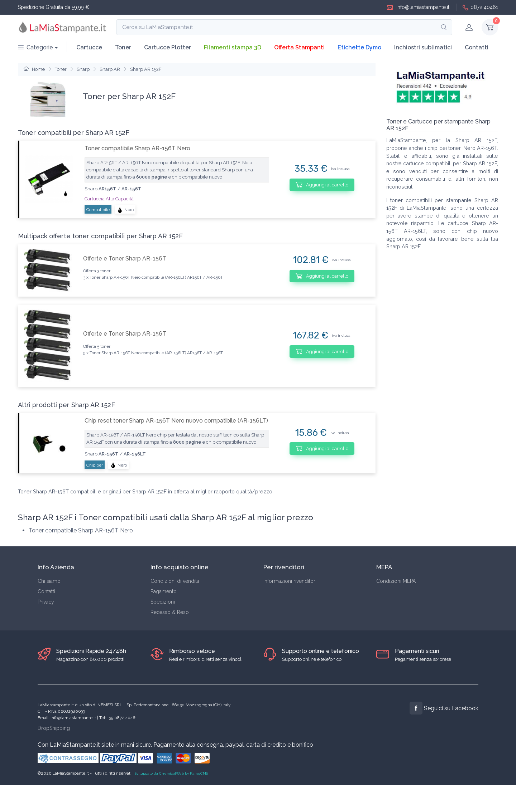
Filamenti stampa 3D (232, 47)
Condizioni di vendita (174, 581)
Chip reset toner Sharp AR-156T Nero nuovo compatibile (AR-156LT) (176, 420)
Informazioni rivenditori (289, 581)
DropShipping (54, 728)
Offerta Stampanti (299, 47)
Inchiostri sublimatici (423, 47)
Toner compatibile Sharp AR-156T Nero (137, 148)
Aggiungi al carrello (322, 184)
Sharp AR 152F (146, 69)
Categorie (35, 47)
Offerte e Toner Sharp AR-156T (124, 258)
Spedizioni (162, 602)
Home (34, 69)
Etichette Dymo (359, 47)
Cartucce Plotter (167, 47)
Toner (123, 47)
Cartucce (89, 47)
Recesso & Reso (169, 612)
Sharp (83, 69)
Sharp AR (110, 69)
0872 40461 (480, 7)
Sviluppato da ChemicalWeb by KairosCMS (171, 773)
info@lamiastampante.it (418, 7)
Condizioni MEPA (396, 581)
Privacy (46, 602)
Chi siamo (49, 581)
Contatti (476, 47)
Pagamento (163, 591)
